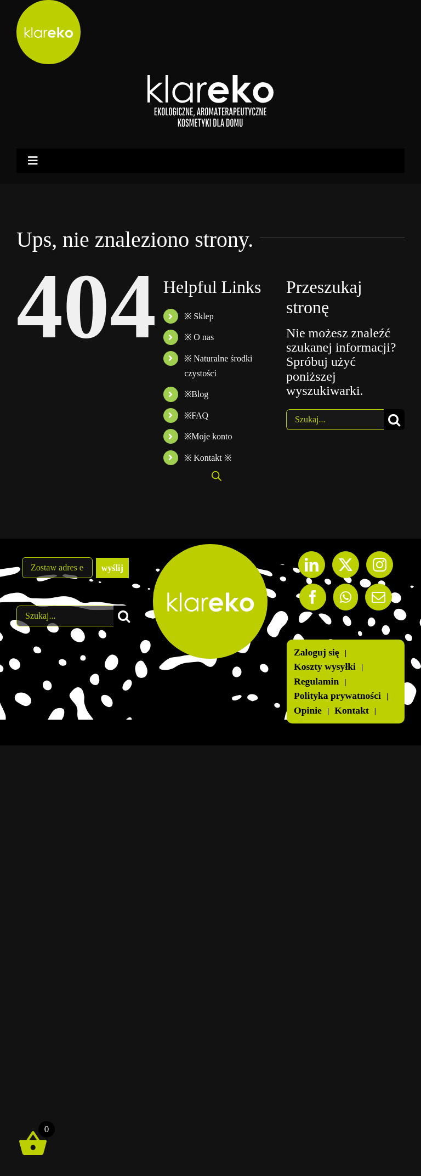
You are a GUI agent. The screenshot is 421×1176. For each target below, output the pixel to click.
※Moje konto (208, 436)
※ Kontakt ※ (207, 457)
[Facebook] (312, 597)
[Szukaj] (394, 419)
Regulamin (316, 681)
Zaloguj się (316, 652)
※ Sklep (198, 316)
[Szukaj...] (335, 419)
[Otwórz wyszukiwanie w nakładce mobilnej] (216, 476)
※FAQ (196, 415)
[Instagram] (379, 564)
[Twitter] (345, 564)
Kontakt (351, 710)
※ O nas (199, 337)
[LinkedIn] (311, 564)
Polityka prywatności (337, 696)
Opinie (308, 710)
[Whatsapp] (345, 597)
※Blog (196, 394)
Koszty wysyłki (325, 667)
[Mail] (378, 597)
